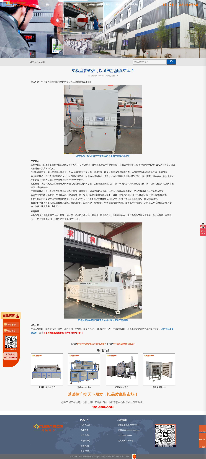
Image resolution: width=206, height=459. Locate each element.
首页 (48, 4)
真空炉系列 (85, 451)
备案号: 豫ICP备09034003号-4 (118, 456)
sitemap (130, 441)
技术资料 (105, 4)
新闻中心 (120, 4)
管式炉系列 (85, 446)
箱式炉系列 (85, 435)
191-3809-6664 (103, 407)
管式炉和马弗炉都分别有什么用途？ (91, 344)
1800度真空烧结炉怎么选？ (124, 344)
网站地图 (121, 441)
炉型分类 (77, 4)
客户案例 (91, 4)
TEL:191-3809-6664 (180, 5)
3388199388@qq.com (131, 430)
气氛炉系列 (85, 441)
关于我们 (62, 4)
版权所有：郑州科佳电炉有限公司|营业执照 (88, 456)
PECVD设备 (86, 425)
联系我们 (134, 4)
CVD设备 (84, 430)
